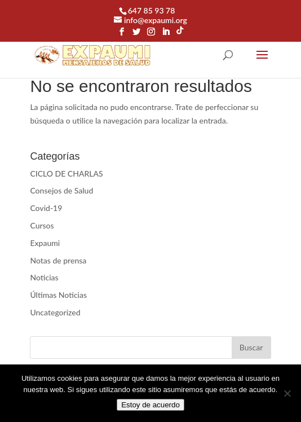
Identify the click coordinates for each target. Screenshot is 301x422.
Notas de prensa (58, 260)
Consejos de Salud (61, 190)
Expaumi (45, 243)
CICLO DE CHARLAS (66, 173)
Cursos (42, 225)
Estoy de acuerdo (150, 405)
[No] (287, 393)
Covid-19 (46, 208)
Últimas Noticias (58, 295)
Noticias (44, 277)
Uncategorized (55, 312)
